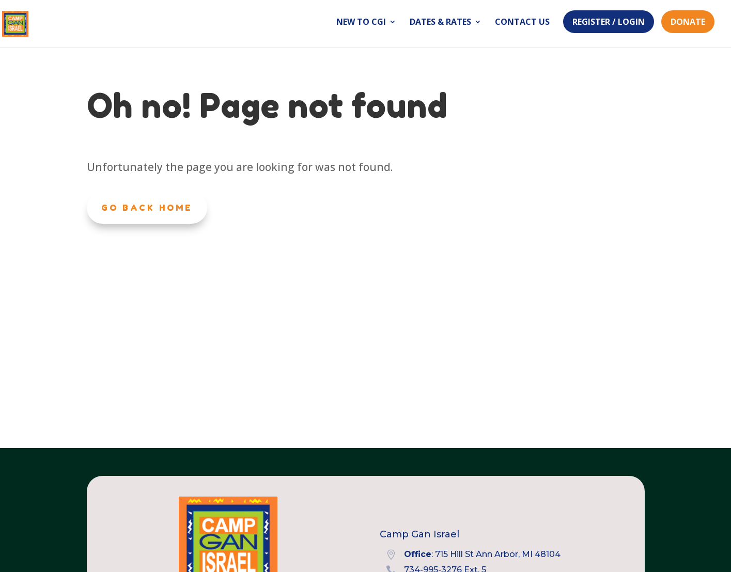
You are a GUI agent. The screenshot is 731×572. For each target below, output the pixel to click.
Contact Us (522, 22)
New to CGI (361, 22)
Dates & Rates (440, 22)
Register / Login (608, 21)
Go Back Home (147, 208)
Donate (688, 21)
